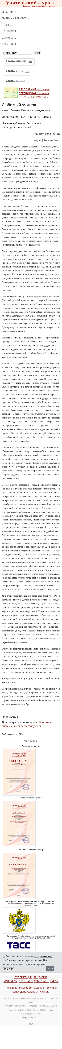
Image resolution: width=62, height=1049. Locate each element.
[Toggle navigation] (19, 62)
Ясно (50, 968)
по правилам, (43, 956)
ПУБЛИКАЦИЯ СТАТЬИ (15, 18)
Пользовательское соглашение (24, 987)
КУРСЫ (54, 981)
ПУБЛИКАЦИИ (23, 977)
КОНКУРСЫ (9, 31)
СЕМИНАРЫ (9, 38)
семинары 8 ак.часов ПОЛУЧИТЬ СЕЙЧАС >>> (34, 93)
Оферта (45, 991)
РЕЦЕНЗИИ (9, 25)
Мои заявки (31, 740)
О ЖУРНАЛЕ (9, 12)
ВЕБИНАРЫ (9, 44)
